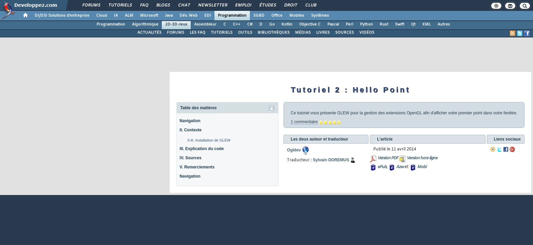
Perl (349, 24)
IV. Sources (190, 158)
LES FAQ (197, 32)
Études (267, 5)
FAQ (144, 5)
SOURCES (344, 32)
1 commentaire (304, 121)
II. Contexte (190, 130)
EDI (207, 15)
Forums (91, 5)
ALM (129, 15)
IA (116, 15)
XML (426, 24)
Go (272, 24)
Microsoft (149, 15)
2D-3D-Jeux (176, 24)
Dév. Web (188, 15)
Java (169, 15)
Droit (290, 5)
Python (366, 24)
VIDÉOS (366, 32)
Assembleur (205, 24)
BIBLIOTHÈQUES (274, 32)
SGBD (258, 15)
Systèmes (320, 15)
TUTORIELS (222, 32)
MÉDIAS (303, 32)
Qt (413, 24)
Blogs (162, 5)
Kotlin (286, 24)
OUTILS (245, 32)
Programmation (232, 15)
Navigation (189, 120)
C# (250, 24)
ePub (381, 167)
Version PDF (387, 158)
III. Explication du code (201, 148)
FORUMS (175, 32)
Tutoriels (119, 5)
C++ (236, 24)
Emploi (243, 5)
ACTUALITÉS (149, 32)
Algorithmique (145, 24)
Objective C (310, 24)
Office (276, 15)
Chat (183, 5)
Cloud (101, 15)
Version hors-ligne (422, 158)
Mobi (421, 167)
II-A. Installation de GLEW (208, 140)
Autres (443, 24)
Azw (399, 167)
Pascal (333, 24)
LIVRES (323, 32)
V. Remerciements (196, 167)
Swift (399, 24)
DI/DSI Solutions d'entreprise (62, 15)
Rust (384, 24)
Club (310, 5)
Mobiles (296, 15)
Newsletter (212, 5)
